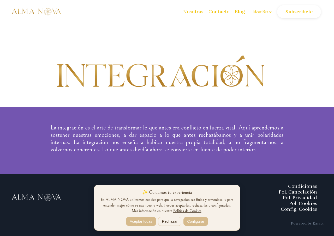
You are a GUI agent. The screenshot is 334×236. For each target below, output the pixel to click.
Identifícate (262, 12)
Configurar (195, 221)
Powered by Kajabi (307, 223)
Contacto (219, 12)
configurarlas (220, 205)
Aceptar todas (141, 221)
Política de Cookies (187, 211)
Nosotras (193, 12)
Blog (240, 12)
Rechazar (170, 221)
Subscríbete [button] (299, 12)
